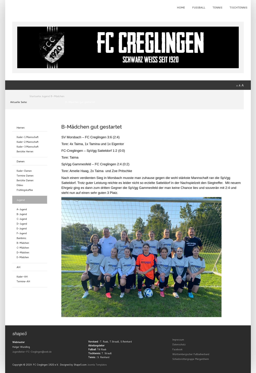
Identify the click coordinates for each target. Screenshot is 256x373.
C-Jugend (22, 219)
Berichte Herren (25, 151)
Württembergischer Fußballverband (190, 354)
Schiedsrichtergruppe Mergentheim (190, 359)
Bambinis (21, 238)
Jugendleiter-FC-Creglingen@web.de (32, 351)
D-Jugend (22, 223)
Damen (21, 161)
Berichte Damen (25, 180)
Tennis (217, 7)
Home (181, 7)
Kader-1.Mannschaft (28, 137)
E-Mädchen (23, 257)
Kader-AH (22, 276)
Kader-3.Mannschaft (28, 146)
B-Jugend (22, 214)
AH (18, 267)
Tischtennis (238, 7)
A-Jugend (22, 209)
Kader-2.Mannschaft (28, 142)
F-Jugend (22, 233)
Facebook (177, 349)
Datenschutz (179, 344)
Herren (21, 127)
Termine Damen (25, 175)
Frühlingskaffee (25, 190)
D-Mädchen (23, 252)
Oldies (20, 185)
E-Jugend (22, 228)
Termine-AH (23, 281)
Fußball (198, 7)
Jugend (21, 200)
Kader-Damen (24, 171)
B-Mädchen (23, 243)
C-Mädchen (23, 247)
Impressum (178, 339)
